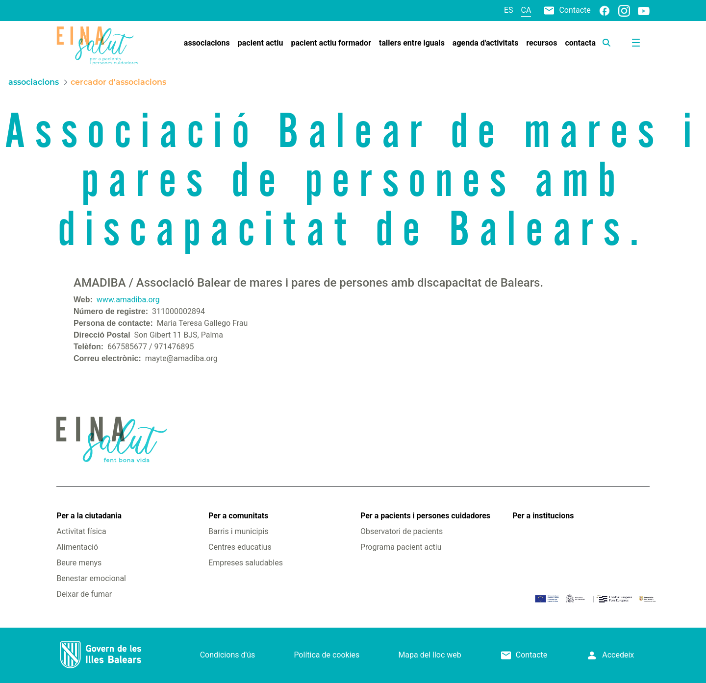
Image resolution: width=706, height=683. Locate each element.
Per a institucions (543, 515)
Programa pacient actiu (400, 547)
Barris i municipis (238, 531)
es (508, 10)
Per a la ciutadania (89, 515)
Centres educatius (240, 547)
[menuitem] (207, 43)
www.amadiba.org (128, 299)
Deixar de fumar (84, 594)
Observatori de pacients (401, 531)
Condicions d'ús (227, 654)
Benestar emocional (91, 578)
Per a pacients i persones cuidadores (425, 515)
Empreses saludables (245, 562)
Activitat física (81, 531)
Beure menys (78, 562)
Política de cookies (326, 654)
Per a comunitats (238, 515)
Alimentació (77, 547)
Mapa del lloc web (429, 654)
